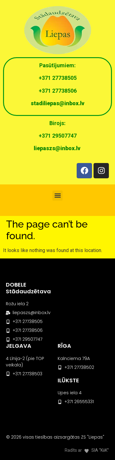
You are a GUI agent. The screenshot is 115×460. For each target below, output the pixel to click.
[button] (57, 196)
